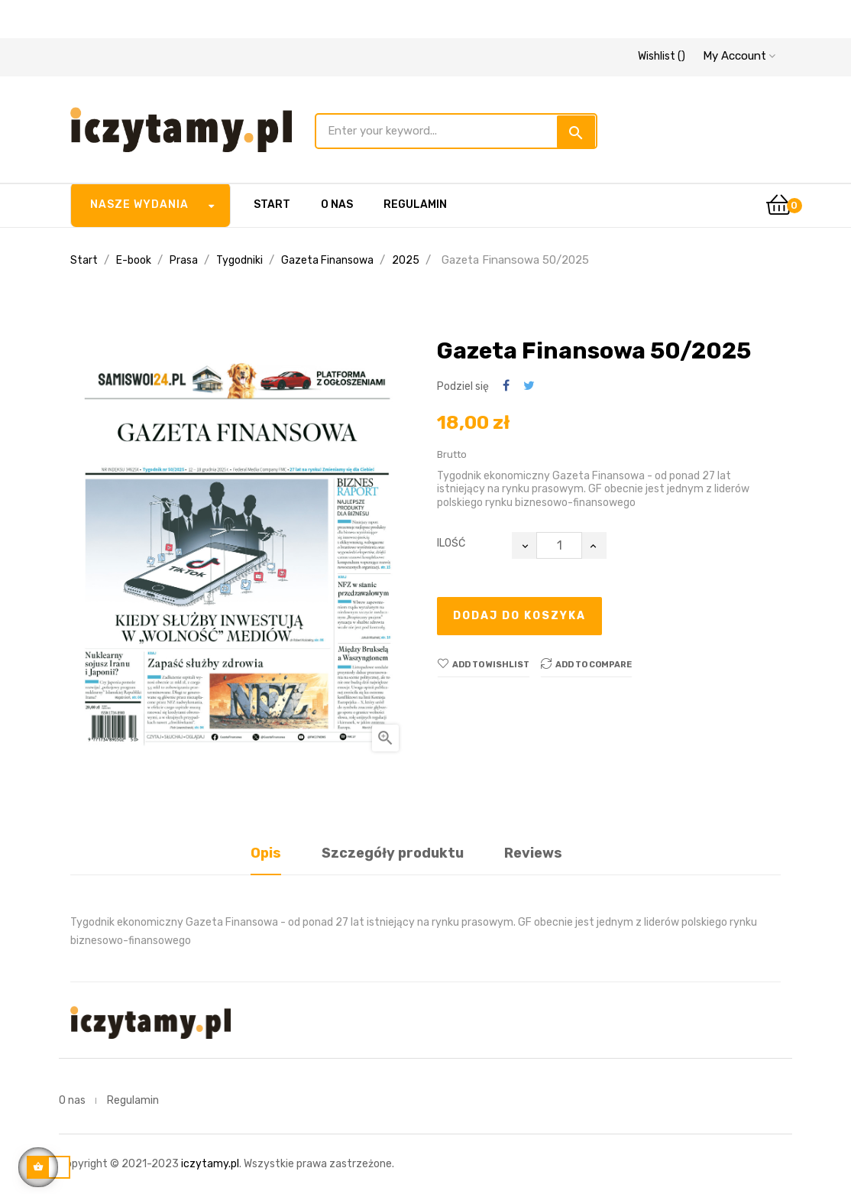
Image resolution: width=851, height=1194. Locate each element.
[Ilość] (559, 545)
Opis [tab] (266, 853)
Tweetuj (529, 386)
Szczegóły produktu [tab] (393, 853)
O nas (72, 1100)
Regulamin (133, 1100)
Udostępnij (506, 386)
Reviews (533, 853)
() (661, 56)
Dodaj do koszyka (519, 615)
